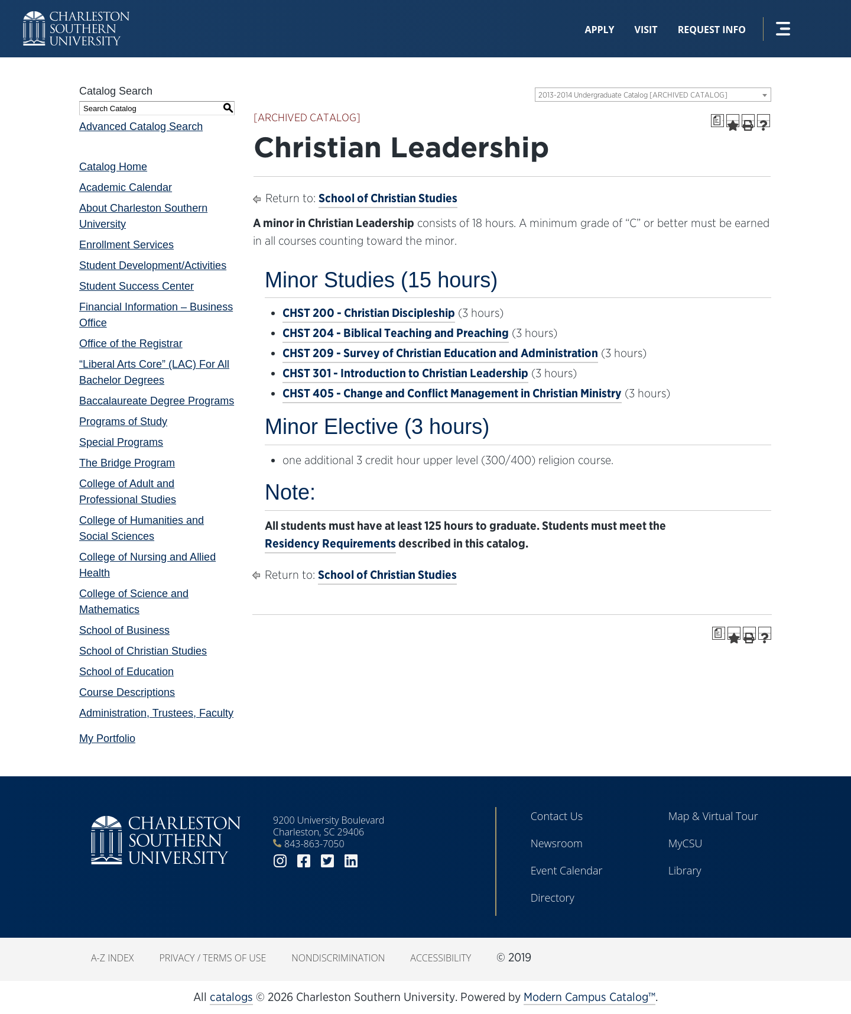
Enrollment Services (126, 245)
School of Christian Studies (143, 651)
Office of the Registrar (131, 343)
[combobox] (653, 95)
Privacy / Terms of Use (212, 957)
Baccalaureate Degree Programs (156, 401)
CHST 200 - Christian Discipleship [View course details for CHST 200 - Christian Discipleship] (368, 313)
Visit (646, 29)
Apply (599, 29)
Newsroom (557, 843)
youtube (375, 861)
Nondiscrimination (338, 957)
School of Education (126, 672)
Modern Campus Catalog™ (589, 997)
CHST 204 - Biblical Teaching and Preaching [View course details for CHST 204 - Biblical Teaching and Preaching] (395, 333)
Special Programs (121, 442)
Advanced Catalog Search (141, 126)
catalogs (231, 997)
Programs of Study (123, 421)
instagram (280, 861)
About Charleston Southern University (143, 216)
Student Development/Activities (152, 265)
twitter (327, 861)
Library (684, 870)
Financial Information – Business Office (156, 315)
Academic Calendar (125, 187)
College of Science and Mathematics (134, 601)
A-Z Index (112, 957)
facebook (304, 861)
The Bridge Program (127, 463)
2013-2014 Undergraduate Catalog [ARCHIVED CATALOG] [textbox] (632, 94)
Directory (552, 897)
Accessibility (440, 957)
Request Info (712, 29)
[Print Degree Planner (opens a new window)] (717, 120)
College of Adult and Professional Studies (127, 492)
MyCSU (685, 843)
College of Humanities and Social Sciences (141, 528)
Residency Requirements (330, 543)
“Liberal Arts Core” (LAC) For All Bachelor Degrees (154, 372)
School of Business (124, 630)
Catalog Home (113, 167)
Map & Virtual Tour (713, 816)
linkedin (351, 861)
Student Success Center (136, 286)
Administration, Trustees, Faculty (156, 713)
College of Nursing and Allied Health (147, 565)
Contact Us (557, 816)
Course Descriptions (127, 692)
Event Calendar (567, 870)
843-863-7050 (314, 843)
